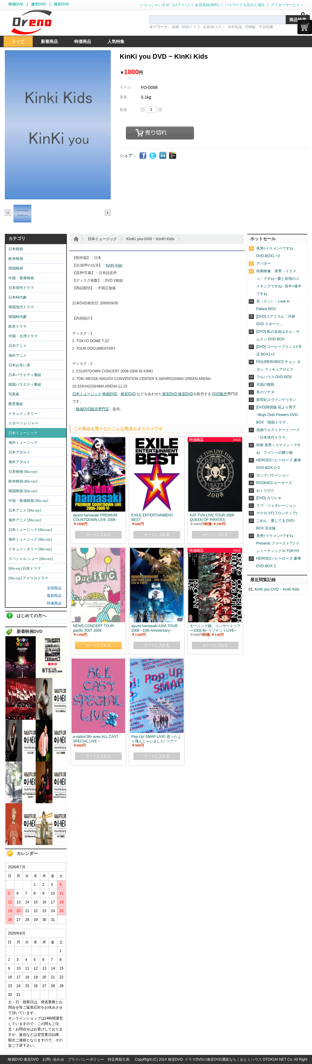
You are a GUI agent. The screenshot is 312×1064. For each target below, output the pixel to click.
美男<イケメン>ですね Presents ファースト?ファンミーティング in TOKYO (277, 543)
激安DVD (38, 4)
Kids (118, 265)
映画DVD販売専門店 (92, 409)
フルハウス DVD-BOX (274, 377)
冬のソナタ (265, 392)
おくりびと (265, 490)
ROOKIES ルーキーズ (274, 483)
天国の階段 (265, 384)
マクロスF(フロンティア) (276, 513)
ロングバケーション (272, 475)
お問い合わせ (53, 1059)
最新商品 (54, 596)
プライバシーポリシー (86, 1059)
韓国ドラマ (191, 27)
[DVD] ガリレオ (268, 498)
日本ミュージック (102, 239)
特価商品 (54, 603)
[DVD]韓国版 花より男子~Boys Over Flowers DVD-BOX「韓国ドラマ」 (277, 414)
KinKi (110, 265)
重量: (124, 97)
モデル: (126, 87)
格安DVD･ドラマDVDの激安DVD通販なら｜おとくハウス (215, 1059)
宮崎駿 (250, 27)
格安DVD (61, 4)
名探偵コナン (214, 27)
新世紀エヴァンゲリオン (276, 400)
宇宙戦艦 (266, 27)
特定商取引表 (119, 1059)
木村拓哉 (235, 27)
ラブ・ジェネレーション (276, 505)
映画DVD (15, 4)
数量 (123, 110)
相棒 (175, 27)
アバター (263, 263)
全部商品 (54, 588)
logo (31, 22)
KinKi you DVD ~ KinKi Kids (150, 239)
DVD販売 (219, 394)
